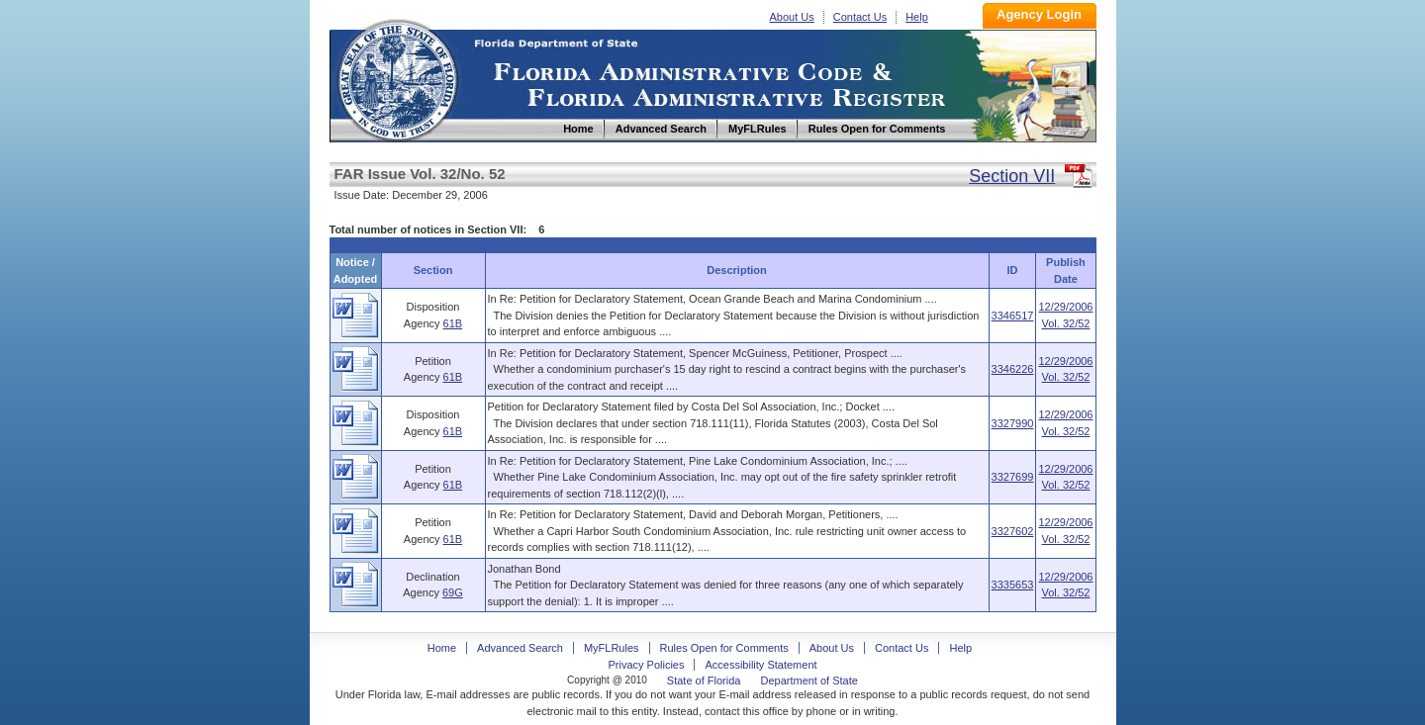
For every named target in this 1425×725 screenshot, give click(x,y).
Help (916, 17)
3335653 (1013, 584)
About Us (792, 17)
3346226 (1013, 369)
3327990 (1013, 423)
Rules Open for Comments (724, 648)
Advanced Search (520, 648)
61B (453, 323)
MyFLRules (611, 648)
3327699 (1013, 477)
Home (396, 78)
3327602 (1013, 531)
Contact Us (860, 17)
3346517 (1013, 315)
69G (452, 592)
